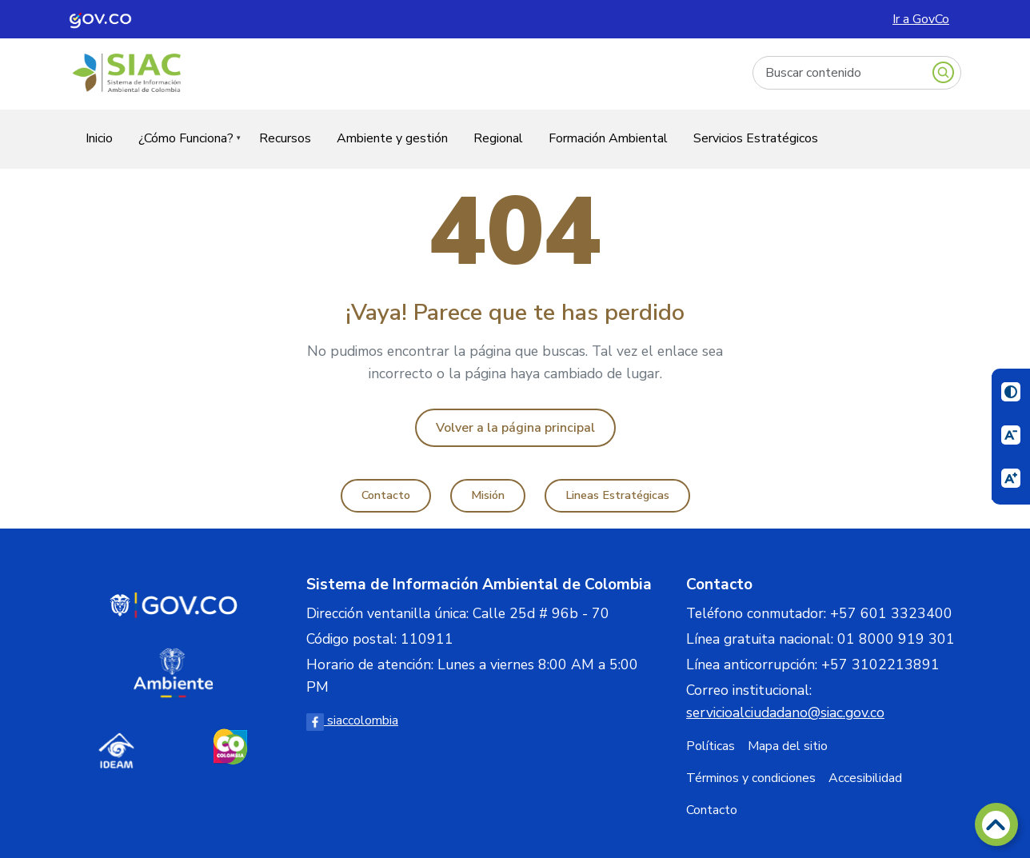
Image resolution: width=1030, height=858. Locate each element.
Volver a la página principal (515, 428)
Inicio (99, 138)
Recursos (285, 138)
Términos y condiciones (751, 778)
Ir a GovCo (920, 19)
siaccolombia (352, 720)
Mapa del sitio (788, 746)
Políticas (710, 746)
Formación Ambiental (608, 138)
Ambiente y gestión (392, 138)
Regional (498, 138)
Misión (488, 495)
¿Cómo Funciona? (184, 148)
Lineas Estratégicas (617, 495)
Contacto (385, 495)
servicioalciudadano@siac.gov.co (785, 712)
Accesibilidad (865, 778)
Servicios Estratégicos (755, 138)
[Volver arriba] (996, 824)
